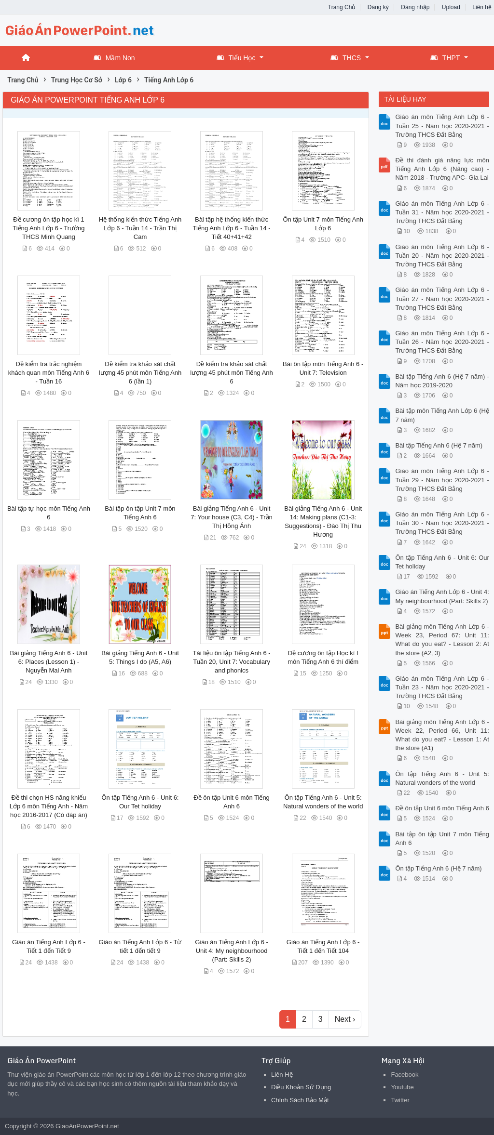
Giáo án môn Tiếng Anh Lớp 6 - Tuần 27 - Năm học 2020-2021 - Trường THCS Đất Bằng (442, 298)
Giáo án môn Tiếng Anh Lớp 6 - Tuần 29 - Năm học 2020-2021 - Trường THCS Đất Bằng (442, 479)
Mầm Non (114, 58)
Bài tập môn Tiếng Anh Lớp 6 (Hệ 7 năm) (442, 415)
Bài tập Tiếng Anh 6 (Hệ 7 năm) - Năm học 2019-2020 (442, 381)
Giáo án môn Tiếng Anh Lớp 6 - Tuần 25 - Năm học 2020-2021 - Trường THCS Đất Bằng (442, 125)
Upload (451, 7)
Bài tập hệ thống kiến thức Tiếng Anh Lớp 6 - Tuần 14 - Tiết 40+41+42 (232, 228)
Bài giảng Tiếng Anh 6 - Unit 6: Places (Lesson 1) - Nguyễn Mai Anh (49, 661)
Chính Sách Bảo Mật (300, 1100)
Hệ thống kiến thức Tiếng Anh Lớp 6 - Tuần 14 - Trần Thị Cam (140, 228)
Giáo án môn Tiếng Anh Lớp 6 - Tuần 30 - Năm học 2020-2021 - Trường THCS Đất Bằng (442, 523)
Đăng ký (378, 7)
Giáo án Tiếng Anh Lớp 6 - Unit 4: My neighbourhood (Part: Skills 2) (231, 950)
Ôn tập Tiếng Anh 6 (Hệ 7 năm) (438, 868)
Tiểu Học (236, 58)
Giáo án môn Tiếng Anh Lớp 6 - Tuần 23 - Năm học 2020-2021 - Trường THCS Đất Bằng (442, 687)
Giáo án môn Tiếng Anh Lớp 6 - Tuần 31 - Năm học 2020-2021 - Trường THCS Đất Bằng (442, 212)
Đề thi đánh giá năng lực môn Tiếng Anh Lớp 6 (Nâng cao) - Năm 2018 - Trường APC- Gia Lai (442, 169)
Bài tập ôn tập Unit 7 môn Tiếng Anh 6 (442, 838)
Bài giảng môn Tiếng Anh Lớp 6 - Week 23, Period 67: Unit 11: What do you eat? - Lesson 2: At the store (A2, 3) (442, 640)
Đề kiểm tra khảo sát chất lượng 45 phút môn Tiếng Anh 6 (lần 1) (140, 372)
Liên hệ (482, 7)
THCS (345, 58)
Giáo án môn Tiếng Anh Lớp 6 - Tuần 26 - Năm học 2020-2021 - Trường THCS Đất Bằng (442, 342)
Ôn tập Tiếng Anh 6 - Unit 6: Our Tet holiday (442, 562)
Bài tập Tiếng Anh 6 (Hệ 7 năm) (438, 445)
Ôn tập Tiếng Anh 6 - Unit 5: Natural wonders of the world (442, 778)
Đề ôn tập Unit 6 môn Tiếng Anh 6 (442, 808)
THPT (445, 58)
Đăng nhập (415, 7)
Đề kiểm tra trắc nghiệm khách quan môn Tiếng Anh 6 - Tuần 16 (48, 372)
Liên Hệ (282, 1074)
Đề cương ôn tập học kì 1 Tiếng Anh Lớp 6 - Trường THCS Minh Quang (48, 228)
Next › (345, 1019)
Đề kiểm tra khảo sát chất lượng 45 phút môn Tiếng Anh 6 (231, 372)
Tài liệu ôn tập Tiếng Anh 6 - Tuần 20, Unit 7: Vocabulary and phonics (231, 661)
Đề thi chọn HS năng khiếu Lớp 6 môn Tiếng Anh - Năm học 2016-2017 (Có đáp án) (49, 806)
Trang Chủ (342, 7)
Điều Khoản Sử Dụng (301, 1087)
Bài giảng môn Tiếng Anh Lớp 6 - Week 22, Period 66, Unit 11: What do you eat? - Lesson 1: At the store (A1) (442, 735)
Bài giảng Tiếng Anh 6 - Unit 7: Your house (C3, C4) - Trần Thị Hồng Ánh (232, 517)
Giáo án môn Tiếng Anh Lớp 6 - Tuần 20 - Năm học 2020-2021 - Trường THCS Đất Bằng (442, 255)
